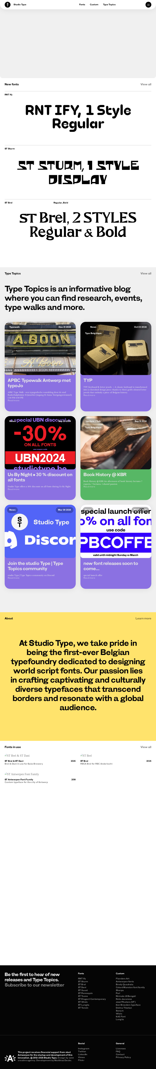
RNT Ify (82, 979)
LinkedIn (82, 1055)
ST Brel (82, 985)
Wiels (119, 1014)
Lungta (120, 1019)
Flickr (81, 1060)
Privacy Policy (123, 1057)
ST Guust (83, 990)
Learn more (143, 618)
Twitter (82, 1052)
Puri (118, 993)
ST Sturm (83, 982)
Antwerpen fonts (125, 982)
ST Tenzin (83, 1008)
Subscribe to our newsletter (34, 985)
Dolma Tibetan (124, 1008)
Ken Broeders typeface (128, 1005)
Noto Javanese (124, 999)
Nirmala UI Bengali (126, 996)
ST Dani (82, 987)
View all (146, 84)
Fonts (82, 5)
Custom (94, 5)
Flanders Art (122, 979)
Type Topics (109, 5)
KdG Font (121, 1017)
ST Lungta (83, 1005)
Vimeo (81, 1057)
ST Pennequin (85, 993)
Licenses (121, 1049)
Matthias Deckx (62, 1061)
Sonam (120, 1011)
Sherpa (120, 990)
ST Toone (83, 996)
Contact (120, 1055)
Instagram (83, 1049)
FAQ (118, 1052)
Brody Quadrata (124, 985)
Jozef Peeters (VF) (125, 1002)
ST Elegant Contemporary (92, 999)
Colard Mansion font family (130, 987)
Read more (13, 402)
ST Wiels (83, 1002)
